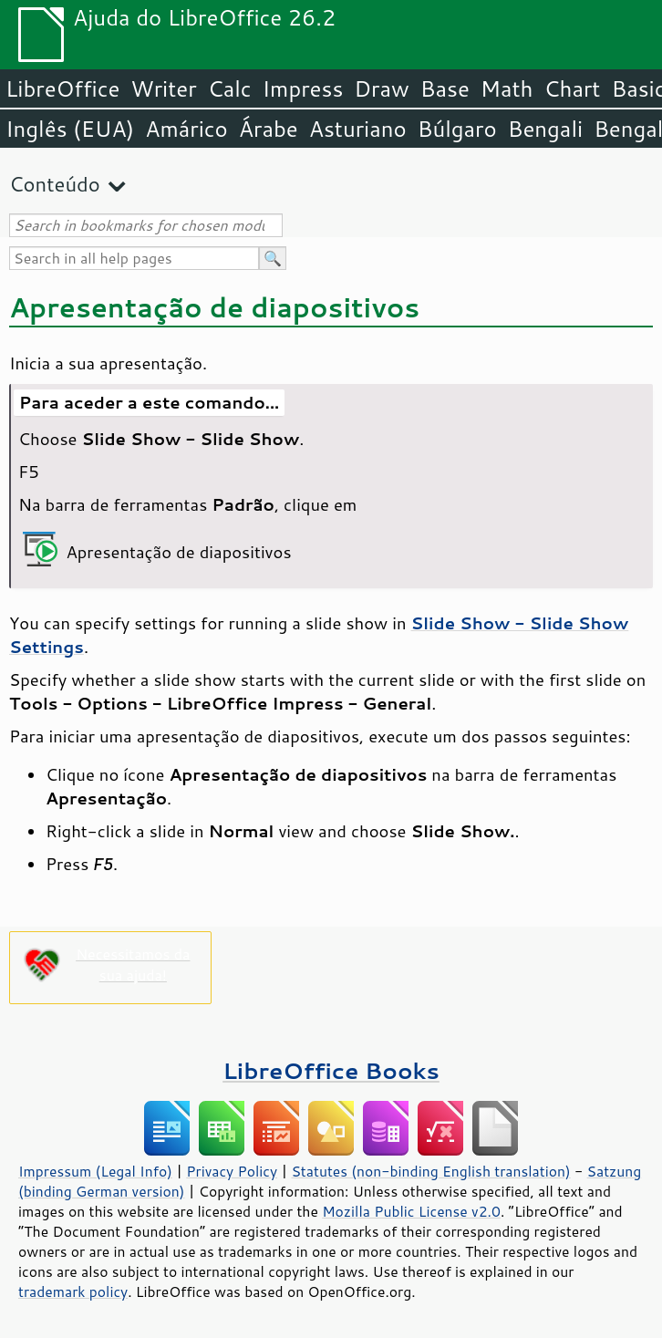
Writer (163, 88)
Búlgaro (457, 128)
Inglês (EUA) (69, 128)
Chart (571, 88)
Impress (303, 88)
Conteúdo (54, 184)
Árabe (268, 128)
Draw (381, 88)
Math (507, 88)
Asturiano (358, 128)
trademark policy (73, 1291)
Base (445, 88)
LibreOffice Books (331, 1070)
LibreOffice (62, 88)
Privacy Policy (231, 1171)
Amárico (186, 128)
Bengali (545, 128)
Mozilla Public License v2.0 (411, 1211)
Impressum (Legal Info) (95, 1171)
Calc (230, 88)
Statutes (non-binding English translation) (430, 1171)
